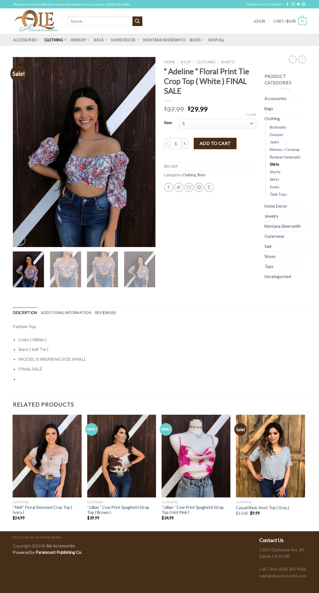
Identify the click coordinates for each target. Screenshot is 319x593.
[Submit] (137, 21)
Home (169, 62)
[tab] (25, 312)
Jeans (274, 142)
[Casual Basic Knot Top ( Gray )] (270, 456)
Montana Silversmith (164, 40)
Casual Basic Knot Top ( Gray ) (262, 507)
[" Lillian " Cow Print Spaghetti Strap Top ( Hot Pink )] (196, 456)
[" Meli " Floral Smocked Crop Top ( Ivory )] (47, 456)
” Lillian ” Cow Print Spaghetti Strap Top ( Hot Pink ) (193, 510)
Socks (274, 187)
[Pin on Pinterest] (199, 187)
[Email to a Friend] (188, 187)
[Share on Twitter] (178, 187)
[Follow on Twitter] (298, 4)
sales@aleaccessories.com (282, 575)
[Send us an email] (303, 4)
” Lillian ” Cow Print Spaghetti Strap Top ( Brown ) (118, 510)
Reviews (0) (105, 312)
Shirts (228, 62)
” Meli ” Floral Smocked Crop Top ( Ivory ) (42, 510)
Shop (185, 62)
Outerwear (274, 236)
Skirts (274, 179)
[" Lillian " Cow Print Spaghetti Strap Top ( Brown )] (121, 456)
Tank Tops (278, 194)
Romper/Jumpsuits (285, 157)
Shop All (216, 40)
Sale (268, 246)
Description (25, 312)
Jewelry (80, 39)
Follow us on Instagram (264, 4)
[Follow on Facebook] (287, 4)
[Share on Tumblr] (209, 187)
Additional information (66, 312)
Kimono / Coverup (285, 149)
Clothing (55, 39)
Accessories (26, 39)
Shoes (196, 39)
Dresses (276, 134)
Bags (100, 39)
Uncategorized (277, 276)
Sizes (168, 123)
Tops (268, 266)
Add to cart (215, 143)
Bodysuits (278, 127)
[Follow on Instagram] (293, 4)
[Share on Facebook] (168, 187)
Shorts (275, 172)
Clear (251, 114)
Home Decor (125, 39)
